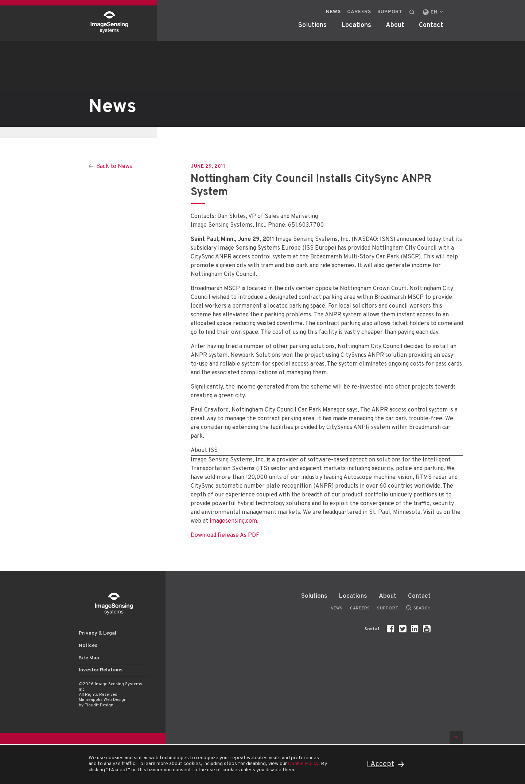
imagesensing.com (233, 521)
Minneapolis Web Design (103, 699)
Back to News (114, 166)
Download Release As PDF (225, 535)
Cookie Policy (303, 764)
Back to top (456, 737)
